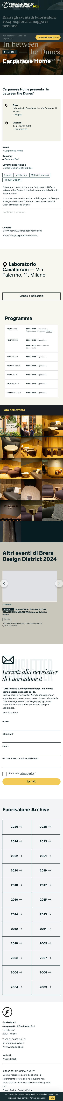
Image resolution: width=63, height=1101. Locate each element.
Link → (49, 327)
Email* (5, 742)
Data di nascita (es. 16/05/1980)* (20, 754)
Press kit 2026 (9, 1055)
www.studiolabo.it (14, 1042)
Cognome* (8, 730)
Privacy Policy (9, 1086)
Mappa (17, 115)
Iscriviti (31, 777)
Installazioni (21, 175)
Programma (20, 129)
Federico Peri (10, 159)
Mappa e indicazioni (31, 291)
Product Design (12, 180)
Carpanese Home (12, 151)
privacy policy (27, 769)
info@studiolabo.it (15, 1039)
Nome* (5, 717)
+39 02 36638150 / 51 (15, 1035)
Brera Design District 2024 (17, 168)
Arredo (7, 175)
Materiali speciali (40, 175)
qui (43, 1098)
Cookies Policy (25, 1086)
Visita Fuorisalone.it (48, 38)
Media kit (7, 1051)
